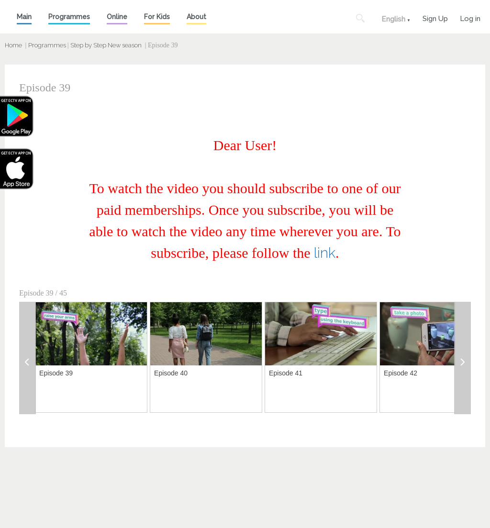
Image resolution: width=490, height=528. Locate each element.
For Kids (157, 17)
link (324, 252)
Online (117, 17)
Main (24, 17)
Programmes (69, 17)
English (393, 19)
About (196, 17)
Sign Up (435, 17)
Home (13, 45)
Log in (470, 17)
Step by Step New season (106, 45)
